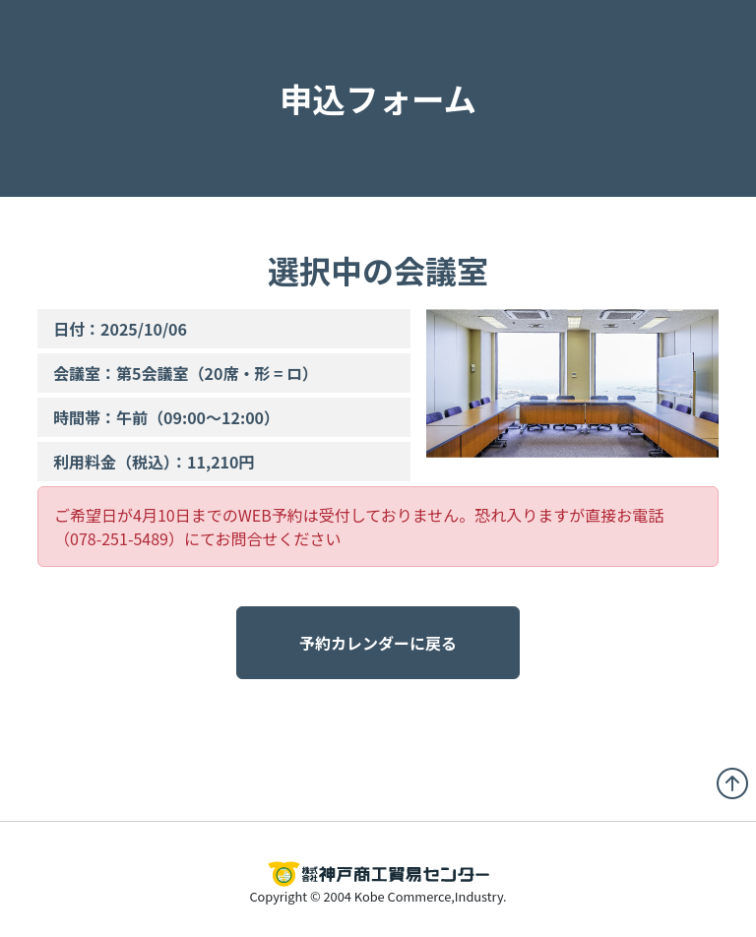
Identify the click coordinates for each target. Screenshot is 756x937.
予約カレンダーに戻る (378, 643)
